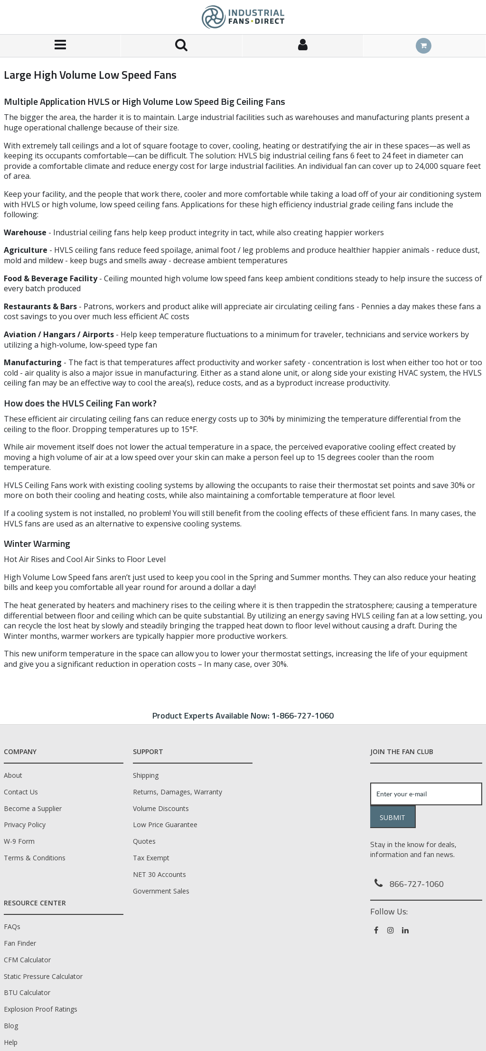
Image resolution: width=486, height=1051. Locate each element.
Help (11, 1042)
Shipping (146, 775)
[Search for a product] (181, 46)
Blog (11, 1025)
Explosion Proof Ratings (40, 1009)
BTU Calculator (27, 992)
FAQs (12, 926)
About (13, 775)
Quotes (144, 841)
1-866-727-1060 (302, 715)
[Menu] (60, 46)
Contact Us (21, 791)
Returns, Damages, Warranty (177, 791)
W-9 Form (19, 841)
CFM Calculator (27, 959)
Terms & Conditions (34, 857)
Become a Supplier (33, 808)
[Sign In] (303, 46)
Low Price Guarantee (165, 824)
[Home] (243, 17)
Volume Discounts (161, 808)
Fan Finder (20, 943)
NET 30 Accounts (159, 874)
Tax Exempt (151, 857)
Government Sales (161, 890)
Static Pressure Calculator (43, 976)
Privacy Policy (25, 824)
